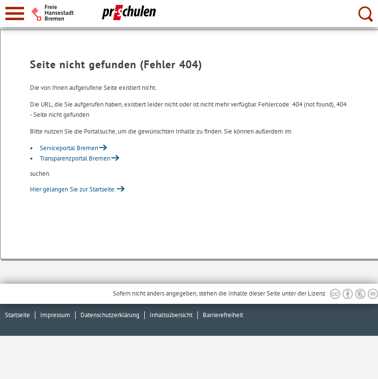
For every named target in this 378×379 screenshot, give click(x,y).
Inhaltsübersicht (171, 315)
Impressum (55, 315)
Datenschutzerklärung (110, 315)
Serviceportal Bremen (69, 148)
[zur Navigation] (14, 13)
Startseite (17, 315)
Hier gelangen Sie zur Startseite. (73, 189)
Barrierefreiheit (223, 315)
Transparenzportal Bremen (75, 158)
